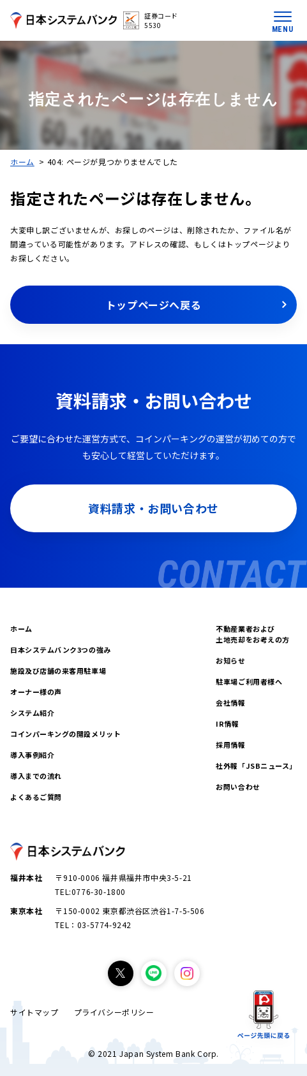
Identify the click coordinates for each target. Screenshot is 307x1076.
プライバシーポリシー (114, 1012)
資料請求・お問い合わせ (153, 508)
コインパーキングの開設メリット (65, 734)
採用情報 (230, 744)
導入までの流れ (36, 776)
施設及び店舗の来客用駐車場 (58, 670)
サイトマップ (34, 1012)
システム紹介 (32, 713)
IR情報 (227, 723)
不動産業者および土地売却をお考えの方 (253, 633)
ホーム (22, 161)
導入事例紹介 (32, 755)
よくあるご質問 (36, 797)
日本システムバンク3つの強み (60, 649)
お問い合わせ (238, 787)
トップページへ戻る (153, 304)
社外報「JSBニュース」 (256, 765)
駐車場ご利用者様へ (249, 681)
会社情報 (230, 702)
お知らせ (230, 660)
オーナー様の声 (36, 692)
